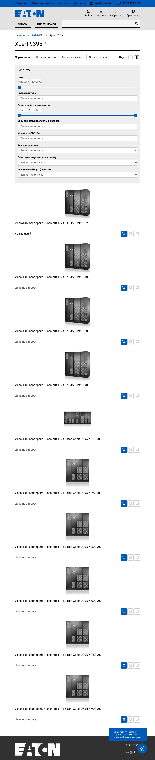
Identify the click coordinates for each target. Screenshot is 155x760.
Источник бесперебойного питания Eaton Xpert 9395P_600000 (58, 600)
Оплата (63, 3)
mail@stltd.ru (102, 3)
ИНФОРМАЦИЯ (46, 23)
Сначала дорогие (99, 57)
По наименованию (46, 57)
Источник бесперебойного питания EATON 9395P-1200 (53, 223)
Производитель (27, 93)
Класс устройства (28, 145)
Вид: (122, 57)
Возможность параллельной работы (39, 121)
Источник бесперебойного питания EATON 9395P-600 (52, 331)
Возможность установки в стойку (37, 157)
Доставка (79, 3)
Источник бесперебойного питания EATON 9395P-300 (52, 277)
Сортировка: (23, 57)
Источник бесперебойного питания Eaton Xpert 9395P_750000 (58, 654)
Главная (20, 35)
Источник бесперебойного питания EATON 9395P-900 (52, 385)
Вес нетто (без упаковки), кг (34, 105)
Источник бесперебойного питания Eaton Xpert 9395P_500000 (58, 547)
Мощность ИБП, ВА (29, 133)
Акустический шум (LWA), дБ (34, 169)
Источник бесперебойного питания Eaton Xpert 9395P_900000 (58, 708)
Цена (21, 77)
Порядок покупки (43, 3)
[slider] (19, 87)
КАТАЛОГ (23, 23)
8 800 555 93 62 (130, 3)
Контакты (21, 3)
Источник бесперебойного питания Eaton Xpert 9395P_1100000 (59, 439)
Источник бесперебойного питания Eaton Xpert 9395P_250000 (58, 493)
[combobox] (101, 24)
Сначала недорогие (73, 57)
